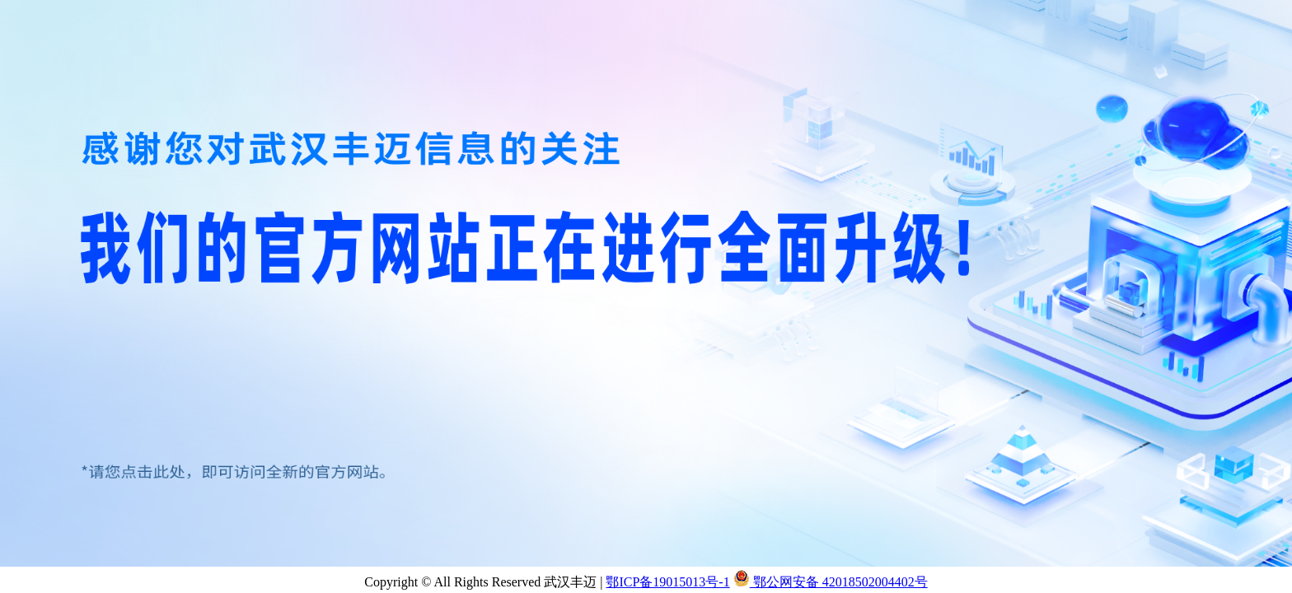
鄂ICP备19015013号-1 (667, 582)
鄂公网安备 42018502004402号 (830, 582)
